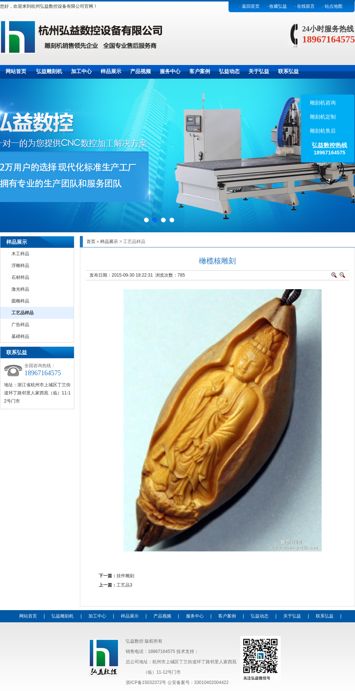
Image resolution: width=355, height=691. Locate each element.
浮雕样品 (20, 265)
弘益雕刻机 (49, 71)
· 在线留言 (304, 6)
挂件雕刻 (125, 575)
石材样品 (20, 277)
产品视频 (140, 71)
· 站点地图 (332, 6)
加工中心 (81, 71)
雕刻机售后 (322, 131)
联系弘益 (288, 71)
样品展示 (111, 71)
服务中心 (170, 71)
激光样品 (20, 289)
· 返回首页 (249, 6)
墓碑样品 (20, 336)
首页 (91, 241)
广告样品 (20, 324)
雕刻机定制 (322, 117)
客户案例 (199, 71)
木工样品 (20, 253)
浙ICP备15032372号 (146, 682)
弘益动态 (229, 71)
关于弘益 (258, 71)
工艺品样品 (22, 312)
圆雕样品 (20, 301)
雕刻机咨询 (322, 103)
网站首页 (16, 71)
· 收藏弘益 (277, 6)
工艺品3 (124, 585)
